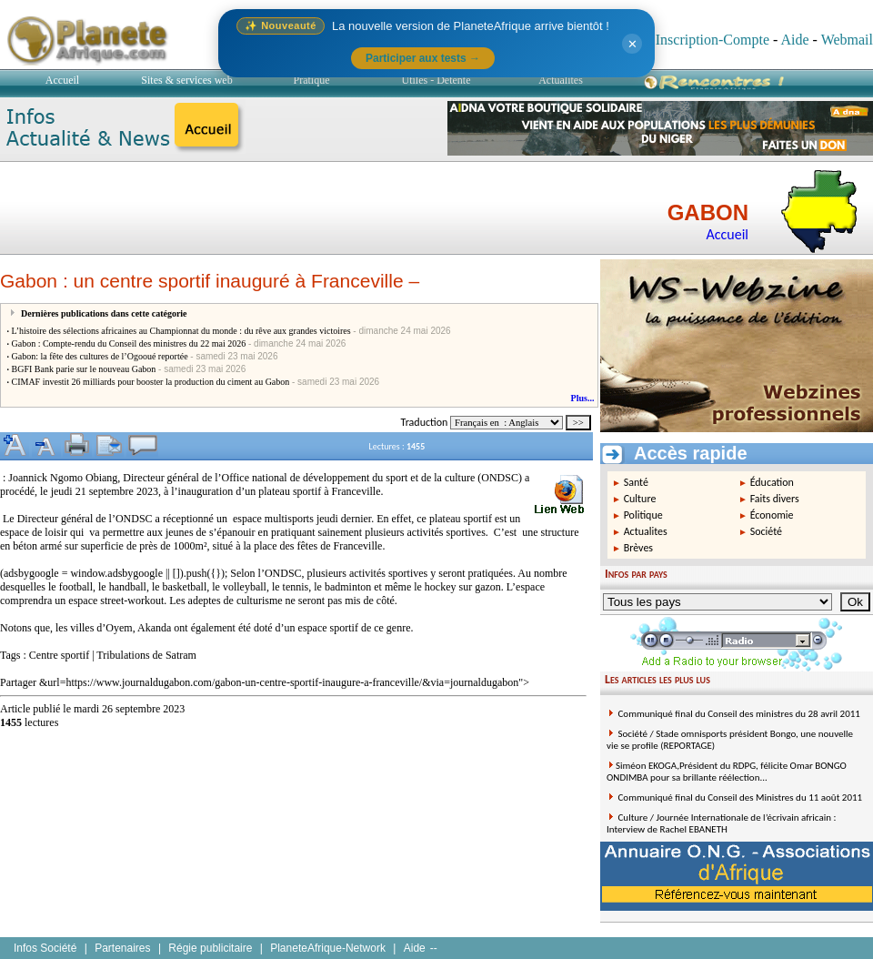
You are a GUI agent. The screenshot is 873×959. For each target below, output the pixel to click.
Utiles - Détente (436, 80)
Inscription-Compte (712, 39)
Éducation (772, 482)
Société (766, 531)
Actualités (560, 80)
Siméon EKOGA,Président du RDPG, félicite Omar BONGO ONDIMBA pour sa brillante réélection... (727, 771)
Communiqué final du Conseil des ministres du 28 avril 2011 (738, 714)
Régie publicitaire (210, 948)
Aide (794, 39)
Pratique (312, 80)
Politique (643, 515)
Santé (636, 482)
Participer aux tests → (423, 58)
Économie (772, 515)
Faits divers (774, 498)
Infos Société (45, 948)
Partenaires (122, 948)
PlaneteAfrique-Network (328, 948)
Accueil (62, 80)
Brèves (638, 547)
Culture (640, 498)
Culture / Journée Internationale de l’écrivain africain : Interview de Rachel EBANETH (721, 823)
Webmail (847, 39)
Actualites (645, 531)
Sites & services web (186, 80)
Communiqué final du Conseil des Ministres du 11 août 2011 (739, 797)
